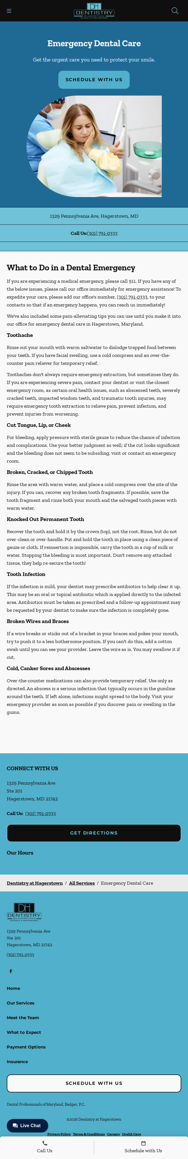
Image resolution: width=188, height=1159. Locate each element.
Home (13, 988)
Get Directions (94, 833)
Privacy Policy (59, 1134)
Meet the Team (23, 1017)
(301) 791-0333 (102, 233)
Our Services (20, 1003)
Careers (113, 1134)
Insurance (17, 1061)
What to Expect (24, 1032)
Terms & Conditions (89, 1134)
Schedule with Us (94, 79)
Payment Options (26, 1047)
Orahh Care (131, 1134)
